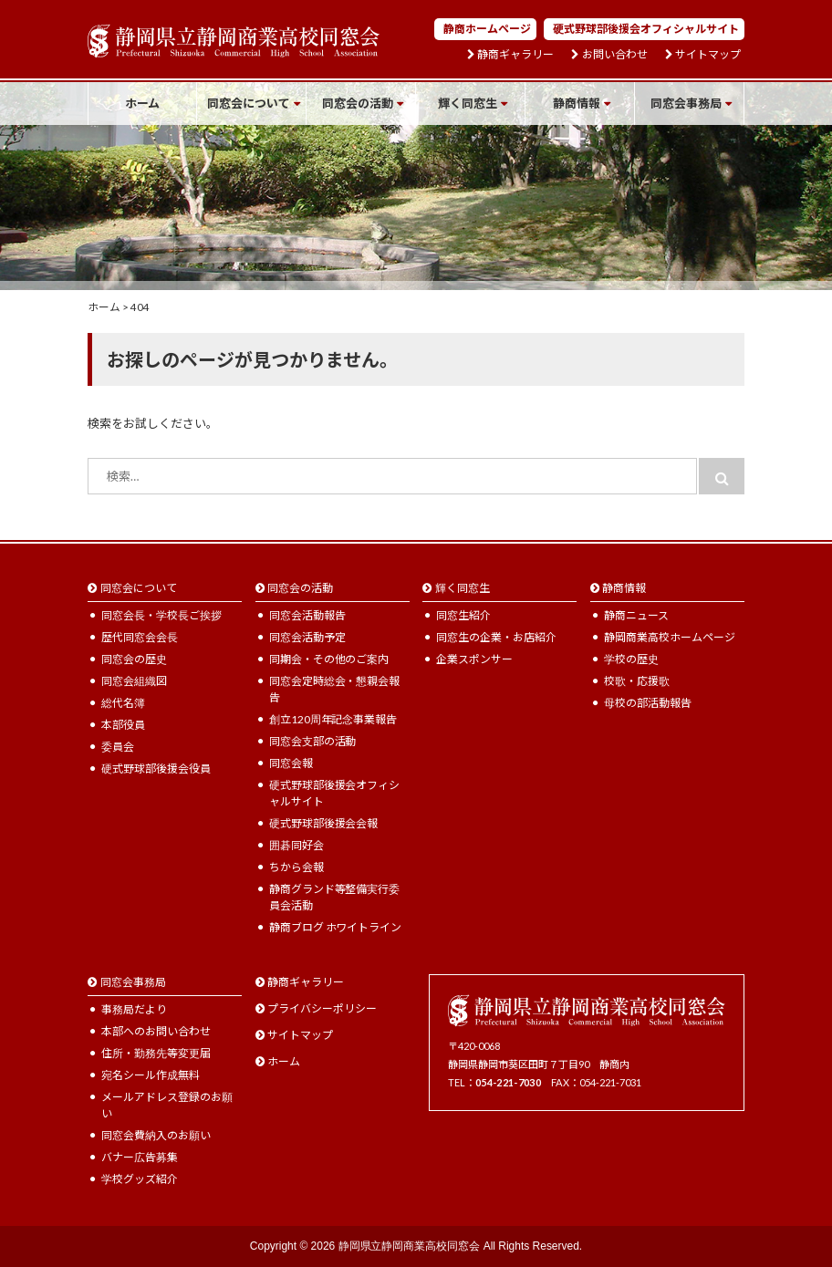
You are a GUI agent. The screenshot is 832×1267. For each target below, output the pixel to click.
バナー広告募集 (139, 1157)
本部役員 (123, 725)
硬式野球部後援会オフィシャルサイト (646, 29)
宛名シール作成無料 (150, 1075)
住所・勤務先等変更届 (156, 1053)
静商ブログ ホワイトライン (335, 927)
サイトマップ (708, 54)
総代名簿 (123, 703)
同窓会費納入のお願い (156, 1135)
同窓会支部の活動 (313, 741)
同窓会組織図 (134, 681)
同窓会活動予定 (307, 637)
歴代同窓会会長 (139, 637)
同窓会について (248, 103)
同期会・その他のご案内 (329, 659)
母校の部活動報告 (648, 703)
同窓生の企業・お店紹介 (496, 637)
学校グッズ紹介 (139, 1179)
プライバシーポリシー (322, 1008)
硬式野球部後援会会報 (324, 823)
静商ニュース (636, 615)
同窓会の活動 (357, 103)
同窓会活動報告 (307, 615)
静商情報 (576, 103)
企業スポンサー (474, 659)
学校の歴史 (631, 659)
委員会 (117, 746)
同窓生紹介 (463, 615)
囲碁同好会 (296, 845)
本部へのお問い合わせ (156, 1031)
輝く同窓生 (467, 103)
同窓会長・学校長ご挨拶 (161, 615)
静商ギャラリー (515, 54)
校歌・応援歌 (637, 681)
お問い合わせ (615, 54)
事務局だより (134, 1009)
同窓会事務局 (686, 103)
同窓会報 (291, 763)
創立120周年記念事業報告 (333, 719)
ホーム (143, 103)
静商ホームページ (487, 29)
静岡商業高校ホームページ (669, 637)
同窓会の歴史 (134, 659)
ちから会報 (296, 867)
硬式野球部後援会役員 (156, 768)
